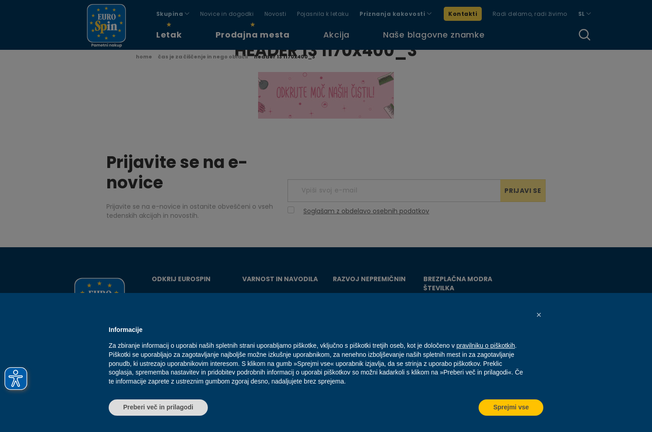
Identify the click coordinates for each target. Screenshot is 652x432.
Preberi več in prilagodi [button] (158, 407)
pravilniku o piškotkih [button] (485, 345)
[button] (539, 314)
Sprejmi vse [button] (511, 407)
